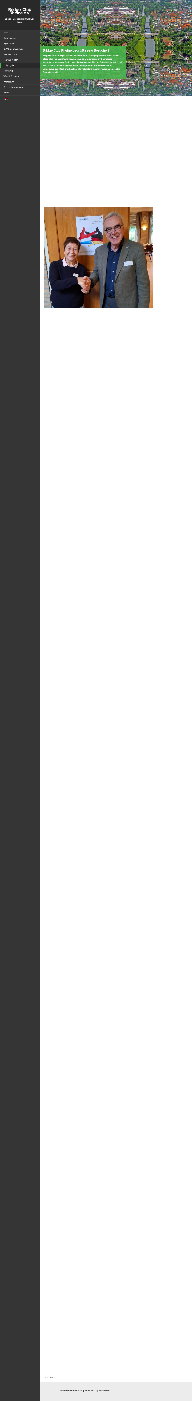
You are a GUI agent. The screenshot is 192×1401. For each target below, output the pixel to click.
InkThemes (104, 1390)
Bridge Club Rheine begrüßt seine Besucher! (76, 50)
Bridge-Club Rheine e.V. (19, 11)
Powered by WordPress (71, 1390)
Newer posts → (50, 1377)
